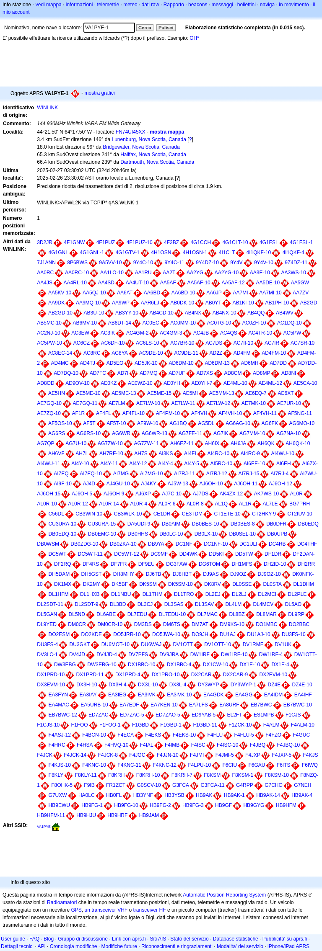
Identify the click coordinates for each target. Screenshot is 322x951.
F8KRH (116, 775)
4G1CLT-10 (235, 242)
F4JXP (252, 755)
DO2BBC (299, 624)
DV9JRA (169, 654)
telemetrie (108, 5)
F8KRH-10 (148, 775)
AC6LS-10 (147, 343)
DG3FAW (176, 564)
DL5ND (77, 614)
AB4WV (284, 313)
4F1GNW (74, 242)
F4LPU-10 (199, 765)
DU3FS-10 (294, 634)
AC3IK (108, 333)
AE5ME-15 (159, 393)
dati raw (150, 5)
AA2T (169, 273)
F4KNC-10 (94, 765)
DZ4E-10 (302, 685)
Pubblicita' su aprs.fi (284, 939)
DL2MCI (267, 594)
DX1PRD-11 (90, 675)
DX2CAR (201, 675)
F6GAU (256, 765)
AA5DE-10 (268, 283)
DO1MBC (266, 624)
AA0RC (45, 273)
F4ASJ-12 (60, 735)
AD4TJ (87, 363)
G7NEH (302, 785)
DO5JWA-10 (166, 634)
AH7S (140, 453)
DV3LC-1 (47, 654)
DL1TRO (184, 594)
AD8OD (45, 383)
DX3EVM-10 (51, 685)
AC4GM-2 (137, 333)
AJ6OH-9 (114, 494)
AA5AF (168, 283)
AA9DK (56, 303)
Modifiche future (119, 946)
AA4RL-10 (75, 283)
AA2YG (195, 273)
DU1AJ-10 (258, 634)
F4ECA (125, 735)
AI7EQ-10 (91, 474)
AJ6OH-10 (211, 484)
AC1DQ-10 (289, 323)
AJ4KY (148, 484)
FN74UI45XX (130, 132)
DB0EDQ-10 (63, 534)
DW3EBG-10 (101, 665)
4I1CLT (227, 252)
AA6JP (214, 293)
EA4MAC (59, 705)
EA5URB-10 (94, 705)
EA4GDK (213, 695)
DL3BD (118, 604)
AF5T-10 (116, 423)
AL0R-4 (138, 504)
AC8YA (119, 353)
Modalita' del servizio (240, 946)
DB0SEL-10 (242, 534)
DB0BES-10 (205, 524)
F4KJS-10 (60, 765)
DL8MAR (266, 614)
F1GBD (140, 725)
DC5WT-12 (126, 554)
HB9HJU (86, 815)
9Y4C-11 (174, 262)
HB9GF (223, 805)
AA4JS (44, 283)
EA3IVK (147, 695)
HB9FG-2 (160, 805)
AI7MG (121, 474)
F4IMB (172, 745)
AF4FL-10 (133, 413)
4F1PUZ (105, 242)
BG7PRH (299, 504)
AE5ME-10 (88, 393)
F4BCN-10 (94, 735)
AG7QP (45, 443)
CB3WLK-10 (128, 514)
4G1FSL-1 (301, 242)
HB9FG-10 (126, 805)
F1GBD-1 (171, 725)
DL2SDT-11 (50, 604)
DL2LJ (239, 594)
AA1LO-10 (112, 273)
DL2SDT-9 (86, 604)
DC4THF (307, 544)
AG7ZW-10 (110, 443)
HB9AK (204, 795)
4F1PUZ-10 (140, 242)
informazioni (79, 5)
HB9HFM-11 (51, 815)
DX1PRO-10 (166, 675)
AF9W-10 (147, 423)
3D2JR (44, 242)
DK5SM (147, 584)
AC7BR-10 (182, 343)
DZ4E (274, 685)
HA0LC (86, 795)
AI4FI (190, 453)
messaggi (222, 5)
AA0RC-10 (77, 273)
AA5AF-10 (198, 283)
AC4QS (228, 333)
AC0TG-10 (219, 323)
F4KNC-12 (165, 765)
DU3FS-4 (47, 644)
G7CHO (274, 785)
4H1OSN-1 (195, 252)
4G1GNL (58, 252)
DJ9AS (210, 574)
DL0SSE (242, 584)
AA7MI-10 (270, 293)
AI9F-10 (63, 484)
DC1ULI (248, 544)
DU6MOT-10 (115, 644)
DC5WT (58, 554)
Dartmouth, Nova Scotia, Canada (157, 162)
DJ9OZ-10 (268, 574)
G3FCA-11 (212, 785)
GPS (76, 910)
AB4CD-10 (162, 313)
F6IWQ (310, 765)
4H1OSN (161, 252)
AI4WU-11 (48, 463)
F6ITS (284, 765)
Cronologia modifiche (73, 946)
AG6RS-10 (88, 433)
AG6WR (121, 433)
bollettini (246, 5)
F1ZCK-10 (240, 725)
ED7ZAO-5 (168, 715)
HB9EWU (59, 805)
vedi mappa (49, 5)
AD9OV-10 (77, 383)
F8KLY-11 (86, 775)
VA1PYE (44, 827)
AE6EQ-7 (256, 393)
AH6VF (56, 453)
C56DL (56, 514)
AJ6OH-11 (245, 484)
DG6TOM (209, 564)
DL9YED (47, 624)
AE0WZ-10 (140, 383)
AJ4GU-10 (118, 484)
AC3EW (80, 333)
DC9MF (159, 554)
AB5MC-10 (49, 323)
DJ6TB (153, 574)
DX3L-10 (148, 685)
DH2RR (306, 564)
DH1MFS (241, 564)
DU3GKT (80, 644)
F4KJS (310, 755)
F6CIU (229, 765)
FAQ (34, 939)
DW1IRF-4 (271, 654)
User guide (13, 939)
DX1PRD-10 (51, 675)
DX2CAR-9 (235, 675)
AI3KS (165, 453)
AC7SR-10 (302, 343)
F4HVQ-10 (116, 745)
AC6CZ (81, 343)
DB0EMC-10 (102, 534)
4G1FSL (269, 242)
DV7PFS (138, 654)
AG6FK (270, 423)
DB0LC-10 (171, 534)
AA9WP (121, 303)
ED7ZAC (98, 715)
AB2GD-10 (60, 313)
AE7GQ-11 (85, 403)
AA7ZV (301, 293)
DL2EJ (213, 594)
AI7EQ (61, 474)
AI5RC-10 (221, 463)
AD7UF (177, 373)
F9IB (89, 785)
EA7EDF (129, 705)
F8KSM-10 (277, 775)
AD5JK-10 (146, 363)
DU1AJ (228, 634)
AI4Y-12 (138, 463)
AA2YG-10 (227, 273)
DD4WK (188, 554)
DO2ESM (59, 634)
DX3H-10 (86, 685)
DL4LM (234, 604)
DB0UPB (277, 534)
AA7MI (240, 293)
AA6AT (124, 293)
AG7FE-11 (191, 433)
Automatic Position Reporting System (224, 895)
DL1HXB (90, 594)
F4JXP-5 (281, 755)
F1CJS (293, 715)
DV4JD (77, 654)
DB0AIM (171, 524)
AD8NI (288, 373)
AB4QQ (256, 313)
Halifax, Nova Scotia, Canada (153, 154)
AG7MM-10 (252, 433)
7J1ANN (46, 262)
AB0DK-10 (182, 303)
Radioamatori (62, 902)
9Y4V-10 (263, 262)
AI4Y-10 (80, 463)
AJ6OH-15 (48, 494)
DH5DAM (59, 574)
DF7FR (119, 564)
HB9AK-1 (234, 795)
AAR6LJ (150, 303)
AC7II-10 (243, 343)
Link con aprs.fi (129, 939)
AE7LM (117, 403)
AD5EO (115, 363)
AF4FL (103, 413)
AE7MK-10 (254, 403)
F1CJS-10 (48, 725)
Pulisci (165, 27)
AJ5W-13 (178, 484)
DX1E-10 (250, 665)
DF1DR (273, 554)
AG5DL (206, 423)
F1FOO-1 (110, 725)
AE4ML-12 (270, 383)
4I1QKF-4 (293, 252)
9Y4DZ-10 (207, 262)
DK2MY (91, 584)
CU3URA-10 (63, 524)
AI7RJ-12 (216, 474)
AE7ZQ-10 (49, 413)
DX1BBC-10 (141, 665)
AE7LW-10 (148, 403)
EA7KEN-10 (164, 705)
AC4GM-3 (171, 333)
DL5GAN (47, 614)
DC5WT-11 (90, 554)
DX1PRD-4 (127, 675)
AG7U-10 (75, 443)
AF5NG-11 (300, 413)
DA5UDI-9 (139, 524)
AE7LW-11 (183, 403)
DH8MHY (124, 574)
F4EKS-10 (184, 735)
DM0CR (77, 624)
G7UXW (58, 795)
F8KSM (212, 775)
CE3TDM (192, 514)
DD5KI (216, 554)
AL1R (245, 504)
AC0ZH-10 (254, 323)
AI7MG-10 (151, 474)
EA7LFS (198, 705)
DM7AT (200, 624)
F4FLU (215, 735)
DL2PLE (297, 594)
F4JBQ (257, 745)
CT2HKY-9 (264, 514)
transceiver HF (149, 910)
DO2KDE (91, 634)
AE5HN (56, 393)
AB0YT (213, 303)
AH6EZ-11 (182, 443)
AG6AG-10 (238, 423)
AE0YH (172, 383)
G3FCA (180, 785)
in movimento (294, 5)
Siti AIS (158, 939)
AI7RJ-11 (184, 474)
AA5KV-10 (59, 293)
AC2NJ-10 (48, 333)
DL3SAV (204, 604)
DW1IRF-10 (234, 654)
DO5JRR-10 (126, 634)
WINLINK (47, 108)
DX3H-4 (118, 685)
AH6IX (212, 443)
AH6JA (238, 443)
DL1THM (153, 594)
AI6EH (283, 463)
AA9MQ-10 (88, 303)
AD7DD (278, 363)
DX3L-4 (178, 685)
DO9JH (200, 634)
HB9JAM (149, 815)
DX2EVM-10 (273, 675)
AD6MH (249, 363)
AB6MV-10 (85, 323)
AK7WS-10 (266, 494)
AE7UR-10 (289, 403)
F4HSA (85, 745)
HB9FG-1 (92, 805)
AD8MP (261, 373)
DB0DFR (276, 524)
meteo (130, 5)
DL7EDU (137, 614)
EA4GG (243, 695)
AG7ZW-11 (146, 443)
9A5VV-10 (110, 262)
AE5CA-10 (305, 383)
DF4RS (91, 564)
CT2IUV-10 (299, 514)
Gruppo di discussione (83, 939)
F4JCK (44, 755)
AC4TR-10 (260, 333)
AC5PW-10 (49, 343)
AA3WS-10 (293, 273)
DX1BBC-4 (179, 665)
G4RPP (244, 785)
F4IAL (146, 745)
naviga (267, 5)
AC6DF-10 (113, 343)
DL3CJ (145, 604)
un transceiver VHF (105, 910)
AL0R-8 (195, 504)
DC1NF (184, 544)
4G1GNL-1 (92, 252)
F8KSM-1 (243, 775)
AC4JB (201, 333)
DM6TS (171, 624)
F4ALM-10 (302, 725)
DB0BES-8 (243, 524)
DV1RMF (253, 644)
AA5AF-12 (232, 283)
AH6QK (266, 443)
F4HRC (57, 745)
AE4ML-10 (235, 383)
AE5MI (190, 393)
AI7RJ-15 (248, 474)
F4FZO (273, 735)
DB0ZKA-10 (123, 544)
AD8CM (233, 373)
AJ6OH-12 (280, 484)
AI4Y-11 (109, 463)
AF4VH (199, 413)
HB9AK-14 (268, 795)
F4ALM (271, 725)
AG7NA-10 (288, 433)
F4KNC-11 (129, 765)
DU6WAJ (151, 644)
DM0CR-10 (109, 624)
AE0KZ (109, 383)
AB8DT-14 (119, 323)
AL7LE (270, 504)
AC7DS (213, 343)
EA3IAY (88, 695)
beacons (197, 5)
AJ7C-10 (172, 494)
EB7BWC (261, 705)
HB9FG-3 (193, 805)
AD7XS (204, 373)
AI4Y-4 (165, 463)
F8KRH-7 (181, 775)
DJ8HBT (182, 574)
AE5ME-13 (124, 393)
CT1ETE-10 (227, 514)
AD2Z (216, 353)
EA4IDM (273, 695)
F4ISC (198, 745)
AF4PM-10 (168, 413)
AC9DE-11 (186, 353)
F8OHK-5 (62, 785)
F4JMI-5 (225, 755)
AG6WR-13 (154, 433)
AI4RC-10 (218, 453)
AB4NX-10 (224, 313)
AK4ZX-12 (231, 494)
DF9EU (146, 564)
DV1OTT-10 (217, 644)
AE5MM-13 (221, 393)
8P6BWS (77, 262)
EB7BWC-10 (297, 705)
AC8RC (92, 353)
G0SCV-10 (149, 785)
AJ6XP (143, 494)
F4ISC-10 (227, 745)
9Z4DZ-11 (296, 262)
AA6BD (152, 293)
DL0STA (272, 584)
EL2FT (234, 715)
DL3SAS (174, 604)
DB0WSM (48, 544)
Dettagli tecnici (17, 946)
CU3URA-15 (102, 524)
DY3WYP (208, 685)
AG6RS (56, 433)
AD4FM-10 (274, 353)
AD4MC (60, 363)
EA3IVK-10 (179, 695)
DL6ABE (106, 614)
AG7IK (220, 433)
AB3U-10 (94, 313)
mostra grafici (100, 93)
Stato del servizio (189, 939)
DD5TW (244, 554)
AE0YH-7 (201, 383)
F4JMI (197, 755)
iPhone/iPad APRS (288, 946)
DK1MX (62, 584)
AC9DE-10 (151, 353)
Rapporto (174, 5)
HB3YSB (174, 795)
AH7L (81, 453)
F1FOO (79, 725)
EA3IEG (117, 695)
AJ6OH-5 (82, 494)
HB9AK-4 (301, 795)
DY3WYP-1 (243, 685)
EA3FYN (58, 695)
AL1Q (221, 504)
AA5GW (300, 283)
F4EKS (153, 735)
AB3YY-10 (126, 313)
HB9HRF (117, 815)
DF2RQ (62, 564)
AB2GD (308, 303)
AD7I (123, 373)
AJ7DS (200, 494)
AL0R (296, 494)
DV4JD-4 (106, 654)
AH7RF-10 (111, 453)
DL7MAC (207, 614)
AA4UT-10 (137, 283)
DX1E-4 (280, 665)
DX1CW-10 (215, 665)
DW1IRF (200, 654)
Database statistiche (235, 939)
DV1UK (283, 644)
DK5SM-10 (180, 584)
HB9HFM (286, 805)
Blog (49, 939)
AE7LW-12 (218, 403)
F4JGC (137, 755)
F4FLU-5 (244, 735)
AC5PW (292, 333)
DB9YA (156, 544)
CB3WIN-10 (88, 514)
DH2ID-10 (275, 564)
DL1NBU (121, 594)
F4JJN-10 (168, 755)
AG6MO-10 (302, 423)
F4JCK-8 (108, 755)
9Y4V (236, 262)
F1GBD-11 (205, 725)
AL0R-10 (47, 504)
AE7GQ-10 (49, 403)
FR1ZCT (115, 785)
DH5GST (91, 574)
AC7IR (272, 343)
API (41, 946)
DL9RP (296, 614)
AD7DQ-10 (66, 373)
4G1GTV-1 (128, 252)
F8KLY (56, 775)
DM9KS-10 (232, 624)
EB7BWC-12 (63, 715)
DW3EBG (65, 665)
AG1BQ (178, 423)
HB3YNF (143, 795)
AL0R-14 (109, 504)
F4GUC (301, 735)
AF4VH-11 (265, 413)
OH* (194, 38)
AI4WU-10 (282, 453)
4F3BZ (171, 242)
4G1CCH (200, 242)
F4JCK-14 (75, 755)
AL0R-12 (78, 504)
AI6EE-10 (254, 463)
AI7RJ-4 (279, 474)
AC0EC (151, 323)
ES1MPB (264, 715)
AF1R (78, 413)
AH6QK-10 (298, 443)
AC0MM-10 (183, 323)
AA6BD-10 (183, 293)
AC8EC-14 (60, 353)
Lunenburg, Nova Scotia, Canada (149, 139)
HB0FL (114, 795)
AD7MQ (149, 373)
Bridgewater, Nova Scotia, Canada (141, 147)
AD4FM (242, 353)
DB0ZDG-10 (84, 544)
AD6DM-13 (217, 363)
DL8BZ (236, 614)
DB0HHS (137, 534)
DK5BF (120, 584)
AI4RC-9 (250, 453)
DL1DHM (303, 584)
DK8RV (212, 584)
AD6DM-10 (181, 363)
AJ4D (89, 484)
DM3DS (143, 624)
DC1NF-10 (216, 544)
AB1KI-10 (243, 303)
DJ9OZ (238, 574)
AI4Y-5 (191, 463)
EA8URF (229, 705)
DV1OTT (183, 644)
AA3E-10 (260, 273)
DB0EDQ (308, 524)
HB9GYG (253, 805)
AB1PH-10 (277, 303)
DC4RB (277, 544)
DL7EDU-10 (172, 614)
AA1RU (143, 273)
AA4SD (106, 283)
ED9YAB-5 (204, 715)
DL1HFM (59, 594)
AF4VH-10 (230, 413)
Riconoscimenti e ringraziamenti (177, 946)
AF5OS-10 (60, 423)
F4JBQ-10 (288, 745)
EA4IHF (303, 695)
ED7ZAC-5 (132, 715)
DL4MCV (263, 604)
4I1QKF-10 (259, 252)
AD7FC (98, 373)
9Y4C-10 (143, 262)
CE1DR (162, 514)
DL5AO (293, 604)
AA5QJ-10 (94, 293)
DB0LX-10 (206, 534)
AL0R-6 (167, 504)
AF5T (89, 423)
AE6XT (285, 393)
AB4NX (193, 313)
